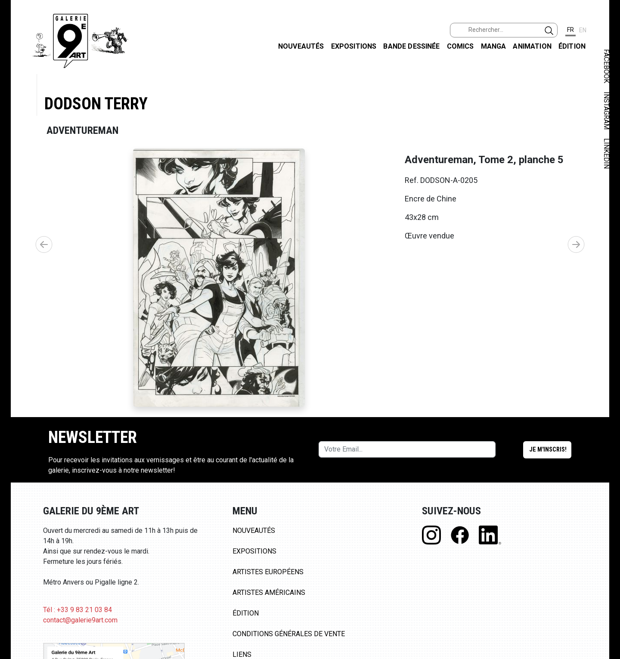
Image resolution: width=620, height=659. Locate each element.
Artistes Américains (268, 592)
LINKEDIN (606, 153)
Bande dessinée (411, 46)
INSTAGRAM (606, 111)
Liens (241, 654)
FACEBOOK (606, 66)
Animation (532, 46)
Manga (493, 46)
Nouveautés (301, 46)
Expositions (354, 46)
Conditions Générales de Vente (288, 634)
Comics (460, 46)
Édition (572, 46)
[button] (576, 244)
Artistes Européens (268, 572)
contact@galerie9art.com (80, 620)
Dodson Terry (96, 103)
